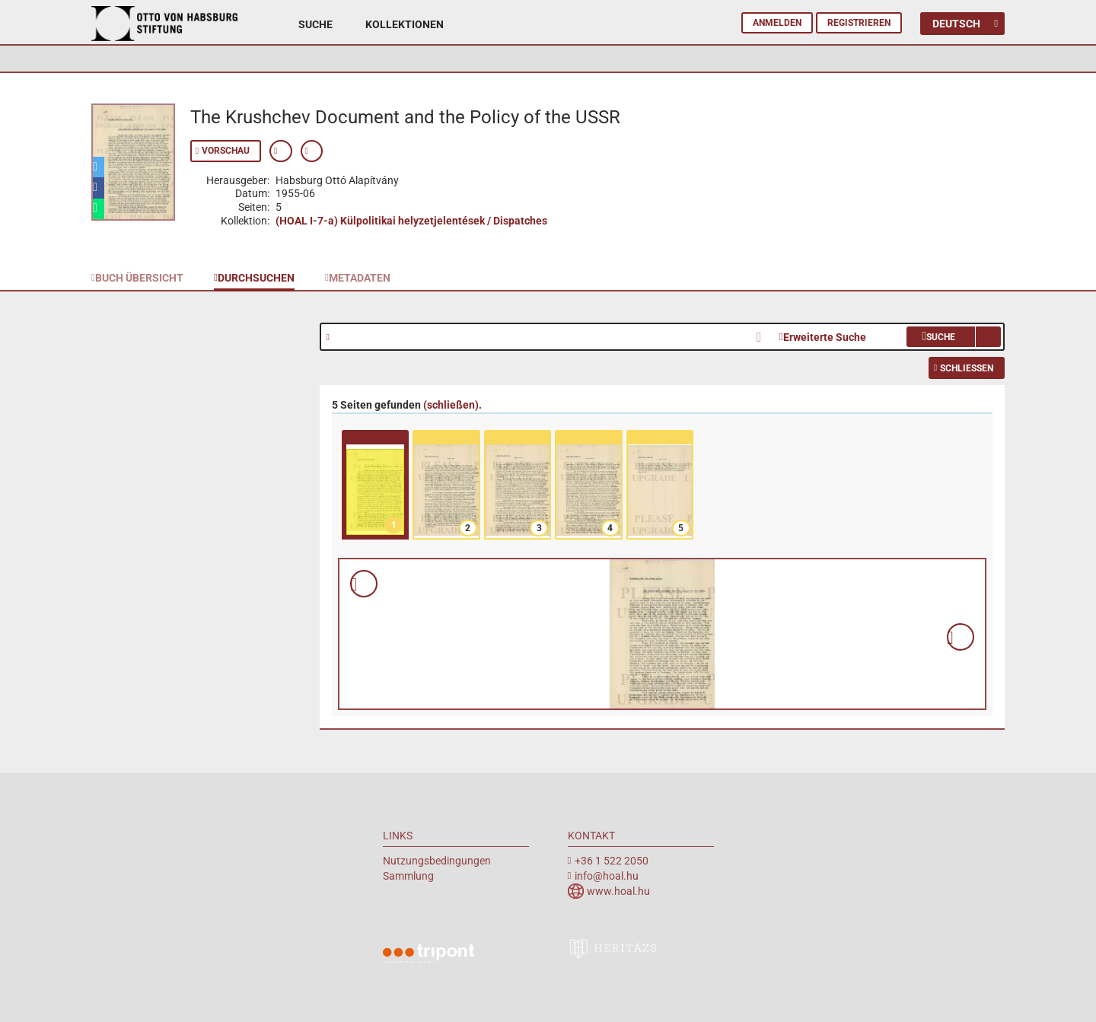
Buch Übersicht (139, 278)
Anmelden (777, 23)
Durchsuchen (256, 278)
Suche (315, 24)
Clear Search (763, 335)
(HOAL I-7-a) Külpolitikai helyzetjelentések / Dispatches (411, 221)
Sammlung (408, 876)
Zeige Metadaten (280, 151)
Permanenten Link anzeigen (312, 151)
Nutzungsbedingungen (437, 861)
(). (452, 405)
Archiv (164, 36)
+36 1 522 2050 (611, 861)
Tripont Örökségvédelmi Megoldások (428, 955)
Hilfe (333, 337)
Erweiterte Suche (824, 337)
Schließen (966, 368)
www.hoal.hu (618, 891)
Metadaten (359, 278)
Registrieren (858, 23)
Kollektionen (404, 24)
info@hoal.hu (607, 876)
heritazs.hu (613, 948)
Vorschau (226, 150)
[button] (98, 167)
